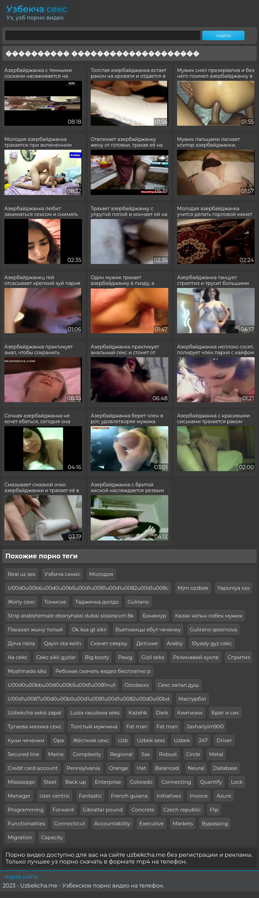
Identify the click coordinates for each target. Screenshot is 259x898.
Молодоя (101, 574)
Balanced (167, 768)
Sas (145, 754)
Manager (19, 796)
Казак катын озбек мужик (208, 615)
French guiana (129, 796)
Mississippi (21, 782)
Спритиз (238, 657)
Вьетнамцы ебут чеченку (148, 629)
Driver (224, 740)
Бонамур (154, 615)
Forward (63, 809)
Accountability (112, 823)
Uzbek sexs (151, 740)
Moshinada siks (27, 671)
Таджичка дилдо (97, 602)
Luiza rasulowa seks (94, 712)
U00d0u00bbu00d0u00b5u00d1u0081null (62, 685)
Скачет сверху (108, 643)
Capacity (52, 837)
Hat (141, 768)
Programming (26, 809)
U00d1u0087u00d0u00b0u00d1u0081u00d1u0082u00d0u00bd (89, 699)
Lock (237, 782)
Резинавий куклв (196, 657)
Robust (168, 754)
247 (203, 740)
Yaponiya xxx (234, 588)
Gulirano (138, 602)
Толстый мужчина (93, 726)
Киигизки (190, 712)
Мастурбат (192, 699)
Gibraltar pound (103, 809)
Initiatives (168, 796)
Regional (121, 754)
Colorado (141, 782)
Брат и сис (225, 712)
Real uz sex (21, 574)
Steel (50, 782)
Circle (193, 754)
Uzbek (182, 740)
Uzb (123, 740)
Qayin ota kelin (62, 643)
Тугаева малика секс (35, 726)
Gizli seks (152, 657)
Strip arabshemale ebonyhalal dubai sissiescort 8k (71, 615)
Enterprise (108, 782)
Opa (58, 740)
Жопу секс (21, 602)
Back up (75, 782)
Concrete (143, 809)
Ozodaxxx (136, 685)
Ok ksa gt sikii (88, 629)
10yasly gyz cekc (212, 643)
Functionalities (26, 823)
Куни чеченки (26, 740)
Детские (147, 643)
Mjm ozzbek (193, 588)
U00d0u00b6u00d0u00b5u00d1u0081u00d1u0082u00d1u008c (88, 588)
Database (225, 768)
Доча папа (21, 643)
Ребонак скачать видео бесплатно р (102, 671)
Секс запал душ (178, 685)
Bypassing (215, 823)
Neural (196, 768)
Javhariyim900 (205, 726)
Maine (56, 754)
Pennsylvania (83, 768)
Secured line (23, 754)
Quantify (211, 782)
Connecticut (69, 823)
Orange (118, 768)
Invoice (199, 796)
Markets (183, 823)
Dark (162, 712)
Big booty (97, 657)
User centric (54, 796)
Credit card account (33, 768)
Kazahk (137, 712)
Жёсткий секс (91, 740)
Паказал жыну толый (35, 629)
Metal (216, 754)
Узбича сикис (62, 574)
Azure (224, 796)
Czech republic (182, 809)
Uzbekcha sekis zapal (34, 712)
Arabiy (175, 643)
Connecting (176, 782)
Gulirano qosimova (213, 629)
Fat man (136, 726)
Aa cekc (17, 657)
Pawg (125, 657)
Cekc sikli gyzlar (56, 657)
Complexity (87, 754)
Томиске (55, 602)
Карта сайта (21, 877)
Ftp (214, 809)
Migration (20, 837)
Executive (151, 823)
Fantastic (90, 796)
